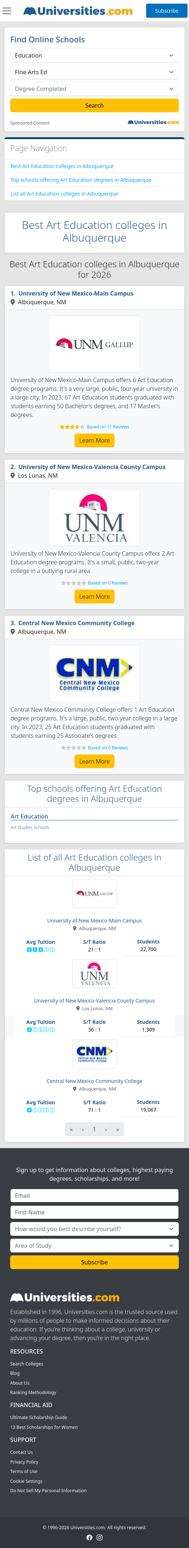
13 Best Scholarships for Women (44, 1427)
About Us (19, 1383)
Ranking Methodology (33, 1392)
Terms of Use (23, 1471)
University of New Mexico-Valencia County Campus (92, 467)
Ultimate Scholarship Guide (38, 1417)
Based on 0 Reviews (108, 583)
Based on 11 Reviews (108, 427)
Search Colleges (26, 1364)
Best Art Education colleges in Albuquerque (62, 166)
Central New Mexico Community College (77, 623)
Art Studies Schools (30, 827)
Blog (15, 1373)
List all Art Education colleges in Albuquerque (64, 193)
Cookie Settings (26, 1481)
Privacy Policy (24, 1462)
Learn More (94, 440)
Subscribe (166, 10)
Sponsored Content (30, 123)
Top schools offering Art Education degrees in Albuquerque (81, 179)
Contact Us (21, 1452)
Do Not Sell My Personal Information (48, 1491)
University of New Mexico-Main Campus (76, 293)
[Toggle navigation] (6, 10)
